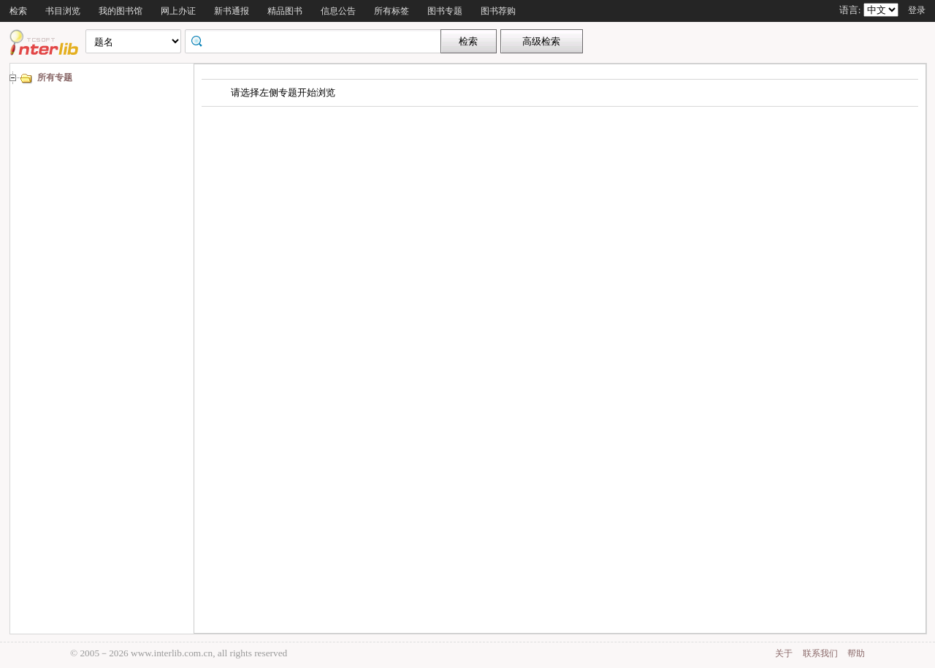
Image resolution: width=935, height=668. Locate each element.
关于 (784, 653)
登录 (917, 10)
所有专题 (54, 77)
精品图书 (284, 11)
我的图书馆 (120, 11)
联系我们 (820, 653)
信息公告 (338, 11)
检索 (18, 11)
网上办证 (178, 11)
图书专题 (444, 11)
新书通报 (231, 11)
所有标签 (391, 11)
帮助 (856, 653)
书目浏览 (62, 11)
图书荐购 (498, 11)
